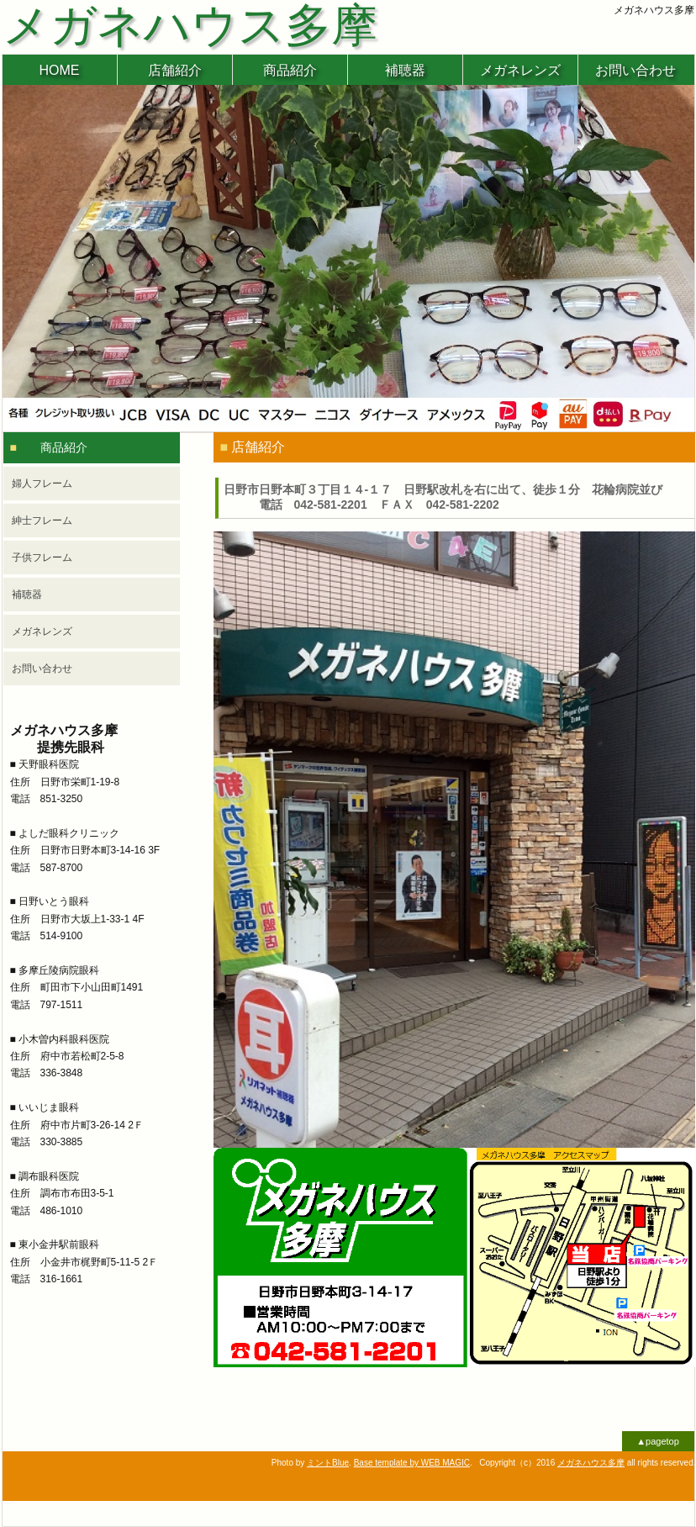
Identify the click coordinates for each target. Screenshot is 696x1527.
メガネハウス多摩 (591, 1462)
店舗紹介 (175, 70)
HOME (60, 70)
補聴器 (405, 70)
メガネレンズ (520, 70)
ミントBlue (328, 1462)
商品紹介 (290, 70)
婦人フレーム (42, 483)
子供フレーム (42, 557)
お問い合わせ (635, 70)
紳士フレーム (42, 520)
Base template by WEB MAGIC (412, 1462)
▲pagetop (657, 1441)
